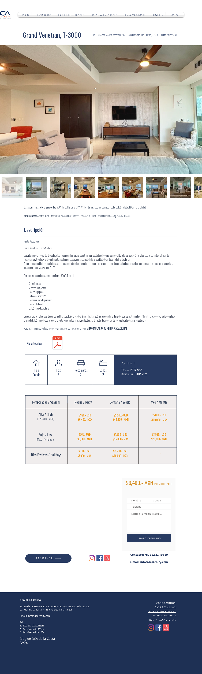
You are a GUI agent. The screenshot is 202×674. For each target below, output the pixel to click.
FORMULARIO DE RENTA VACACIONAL (108, 328)
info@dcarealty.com (154, 562)
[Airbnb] (107, 558)
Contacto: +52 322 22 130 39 (149, 555)
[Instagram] (92, 558)
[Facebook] (99, 558)
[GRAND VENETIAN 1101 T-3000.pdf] (57, 343)
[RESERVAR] (48, 558)
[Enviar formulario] (149, 538)
